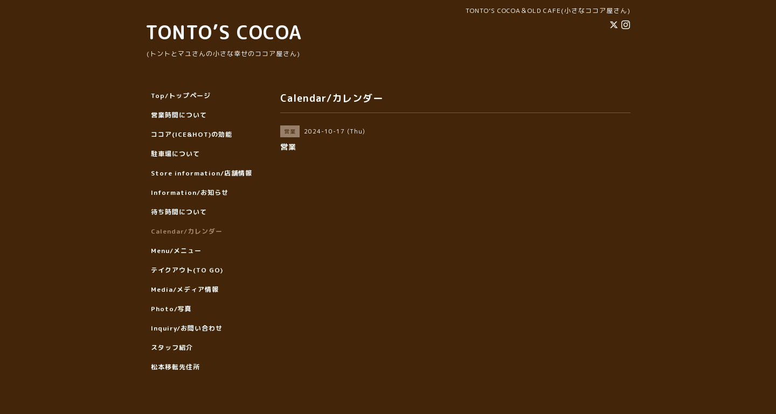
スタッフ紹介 (172, 347)
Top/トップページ (181, 95)
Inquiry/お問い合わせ (187, 328)
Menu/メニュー (176, 250)
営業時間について (179, 115)
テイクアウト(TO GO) (187, 270)
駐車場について (175, 153)
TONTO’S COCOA (224, 32)
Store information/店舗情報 (201, 173)
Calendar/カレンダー (187, 231)
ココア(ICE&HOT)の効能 (191, 134)
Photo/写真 (171, 308)
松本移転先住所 (175, 366)
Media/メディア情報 (185, 289)
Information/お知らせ (189, 192)
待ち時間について (179, 211)
